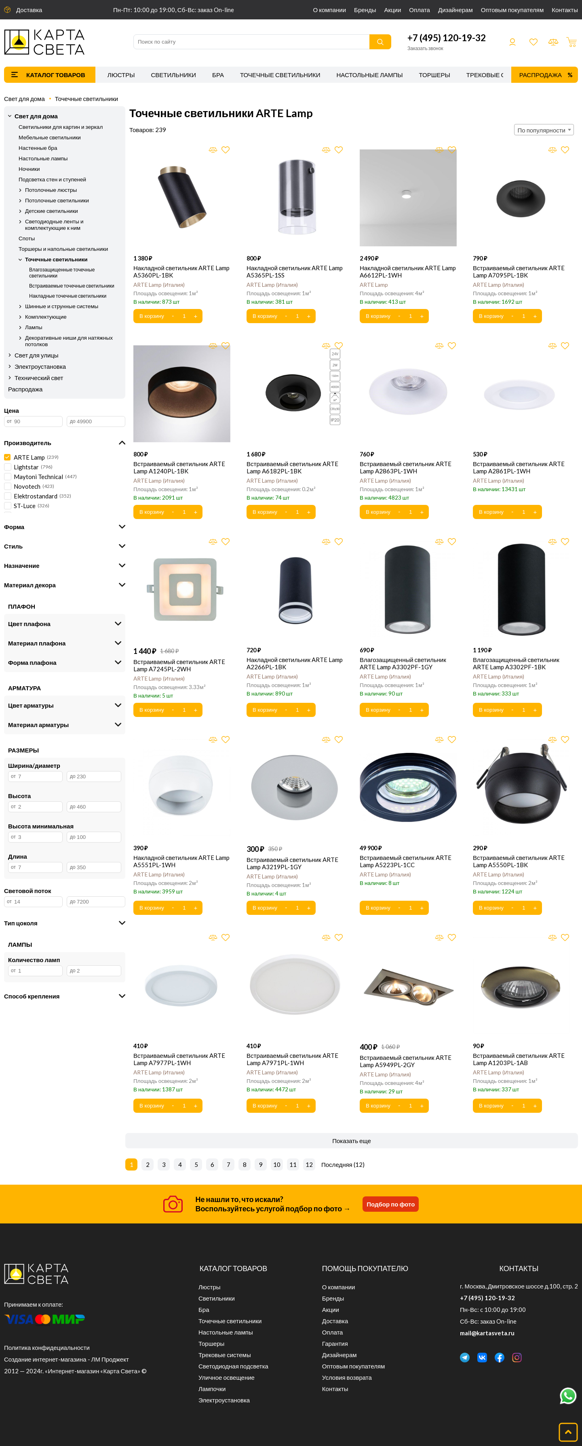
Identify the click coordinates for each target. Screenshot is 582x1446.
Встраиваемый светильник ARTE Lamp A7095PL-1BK (519, 271)
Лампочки (212, 1388)
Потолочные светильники (57, 200)
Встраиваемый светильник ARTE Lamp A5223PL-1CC (405, 861)
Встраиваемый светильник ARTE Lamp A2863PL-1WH (405, 467)
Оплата (419, 9)
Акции (392, 9)
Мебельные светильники (50, 137)
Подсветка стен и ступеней (52, 179)
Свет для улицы (37, 355)
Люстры (121, 74)
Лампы (33, 327)
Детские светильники (51, 211)
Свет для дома (24, 98)
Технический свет (39, 377)
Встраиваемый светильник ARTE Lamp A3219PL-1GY (292, 863)
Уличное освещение (226, 1377)
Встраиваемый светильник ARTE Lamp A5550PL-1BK (519, 861)
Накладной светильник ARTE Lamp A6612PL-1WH (408, 271)
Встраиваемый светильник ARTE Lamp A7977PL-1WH (179, 1059)
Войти (512, 42)
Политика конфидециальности (47, 1347)
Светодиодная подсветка (233, 1366)
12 (309, 1164)
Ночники (29, 169)
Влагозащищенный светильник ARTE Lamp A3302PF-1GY (403, 663)
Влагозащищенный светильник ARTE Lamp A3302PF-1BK (516, 663)
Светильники (173, 74)
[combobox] (544, 129)
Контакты (565, 9)
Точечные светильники (280, 74)
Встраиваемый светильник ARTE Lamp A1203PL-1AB (519, 1059)
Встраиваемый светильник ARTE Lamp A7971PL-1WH (292, 1059)
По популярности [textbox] (541, 130)
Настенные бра (38, 148)
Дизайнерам (455, 9)
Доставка (29, 9)
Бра (218, 74)
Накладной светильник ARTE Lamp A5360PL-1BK (181, 271)
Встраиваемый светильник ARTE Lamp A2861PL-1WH (519, 467)
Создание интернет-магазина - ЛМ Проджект (66, 1359)
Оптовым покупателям (512, 9)
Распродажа (540, 74)
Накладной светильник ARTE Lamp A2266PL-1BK (295, 663)
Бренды (365, 9)
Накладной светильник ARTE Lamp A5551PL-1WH (181, 861)
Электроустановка (40, 366)
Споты (27, 238)
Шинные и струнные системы (61, 306)
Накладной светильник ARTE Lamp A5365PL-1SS (295, 271)
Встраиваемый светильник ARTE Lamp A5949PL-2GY (405, 1061)
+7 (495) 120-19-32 (446, 37)
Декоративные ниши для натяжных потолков (69, 340)
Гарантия (335, 1343)
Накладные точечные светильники (67, 296)
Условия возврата (347, 1377)
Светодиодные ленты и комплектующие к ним (54, 224)
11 (293, 1164)
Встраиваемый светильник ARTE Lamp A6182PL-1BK (292, 467)
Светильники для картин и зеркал (61, 127)
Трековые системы (499, 74)
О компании (329, 9)
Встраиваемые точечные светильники (71, 286)
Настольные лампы (370, 74)
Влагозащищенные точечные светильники (62, 273)
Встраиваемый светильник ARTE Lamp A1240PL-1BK (179, 467)
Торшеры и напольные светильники (63, 249)
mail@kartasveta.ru (487, 1333)
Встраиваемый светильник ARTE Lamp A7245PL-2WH (179, 665)
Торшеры (434, 74)
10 (276, 1164)
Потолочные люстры (51, 190)
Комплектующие (46, 316)
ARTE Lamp (159, 285)
